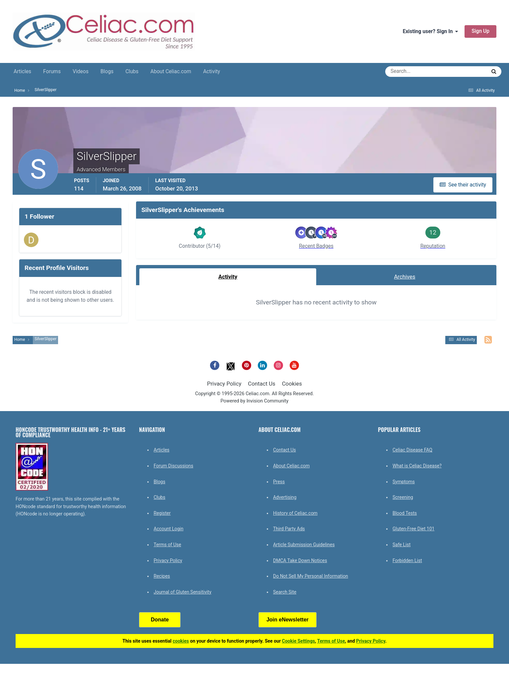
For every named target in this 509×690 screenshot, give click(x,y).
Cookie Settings (298, 641)
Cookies (292, 383)
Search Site (284, 592)
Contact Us (261, 383)
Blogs (107, 72)
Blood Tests (405, 513)
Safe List (401, 544)
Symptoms (404, 481)
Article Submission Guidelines (304, 544)
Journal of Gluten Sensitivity (182, 592)
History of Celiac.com (295, 513)
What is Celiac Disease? (417, 465)
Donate (160, 619)
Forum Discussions (173, 465)
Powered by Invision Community (255, 401)
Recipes (162, 576)
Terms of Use (167, 544)
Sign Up (480, 31)
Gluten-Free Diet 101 (413, 528)
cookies (181, 641)
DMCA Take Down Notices (300, 560)
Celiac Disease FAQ (412, 449)
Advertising (284, 497)
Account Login (168, 528)
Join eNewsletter (287, 619)
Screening (403, 497)
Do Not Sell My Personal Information (310, 576)
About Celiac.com (170, 72)
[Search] (412, 71)
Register (162, 513)
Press (279, 481)
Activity (211, 72)
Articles (22, 72)
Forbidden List (407, 560)
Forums (52, 72)
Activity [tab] (227, 276)
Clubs (131, 72)
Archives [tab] (404, 276)
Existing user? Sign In (430, 31)
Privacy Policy (224, 383)
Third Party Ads (289, 528)
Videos (81, 72)
